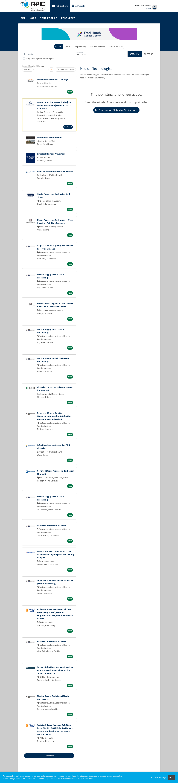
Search (58, 46)
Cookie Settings (158, 777)
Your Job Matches (97, 46)
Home (22, 18)
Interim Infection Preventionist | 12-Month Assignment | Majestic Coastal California (54, 105)
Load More (49, 755)
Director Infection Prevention (51, 153)
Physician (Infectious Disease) (51, 525)
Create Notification (65, 69)
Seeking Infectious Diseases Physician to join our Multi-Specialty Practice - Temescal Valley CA (55, 670)
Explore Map (80, 46)
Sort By (27, 69)
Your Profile (48, 18)
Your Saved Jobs (116, 46)
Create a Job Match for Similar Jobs (116, 110)
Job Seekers (60, 6)
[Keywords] (49, 54)
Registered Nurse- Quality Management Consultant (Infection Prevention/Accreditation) (54, 416)
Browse (68, 46)
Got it (171, 777)
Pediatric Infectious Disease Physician (55, 171)
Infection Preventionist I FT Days (52, 79)
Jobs (33, 18)
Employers (79, 6)
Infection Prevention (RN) (49, 137)
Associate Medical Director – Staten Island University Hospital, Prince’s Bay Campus (55, 554)
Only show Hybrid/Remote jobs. (40, 58)
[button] (148, 54)
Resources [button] (68, 18)
